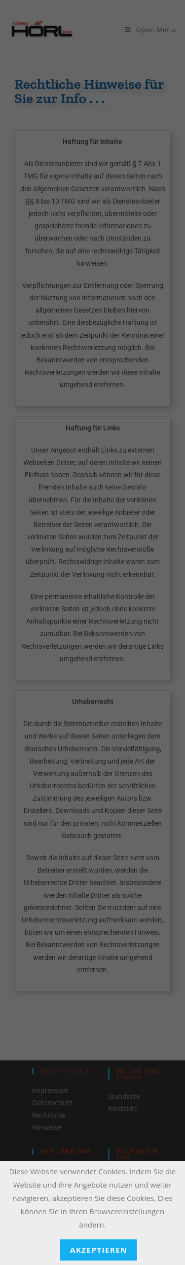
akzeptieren (98, 1250)
